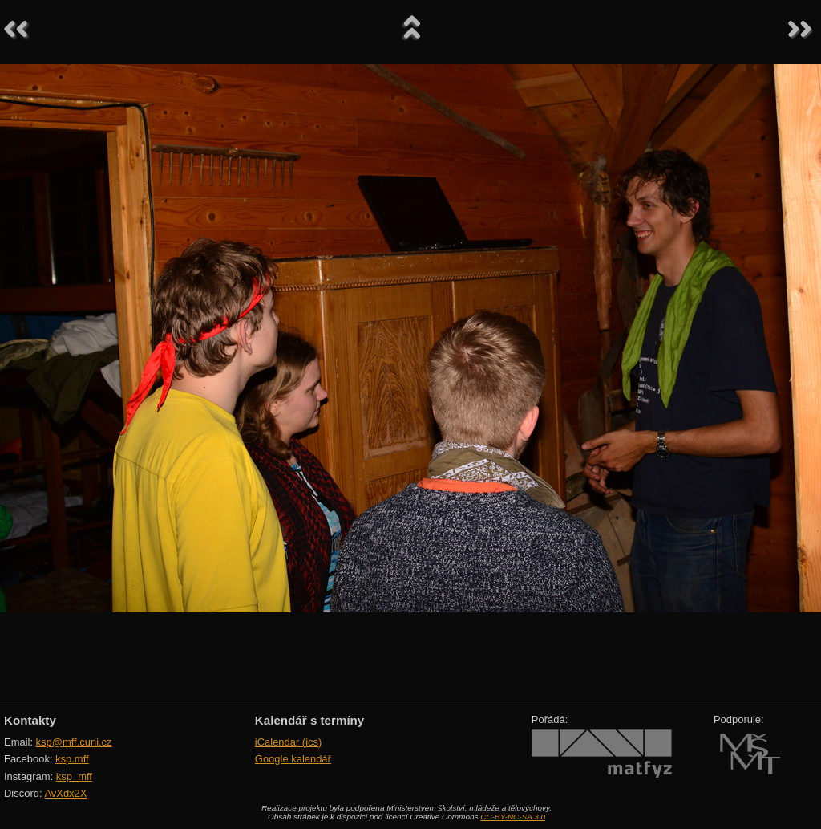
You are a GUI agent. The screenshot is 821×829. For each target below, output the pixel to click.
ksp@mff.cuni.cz (74, 742)
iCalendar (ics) (288, 742)
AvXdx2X (65, 793)
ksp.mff (72, 759)
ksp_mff (74, 776)
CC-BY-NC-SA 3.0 (512, 816)
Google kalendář (293, 759)
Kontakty (30, 720)
